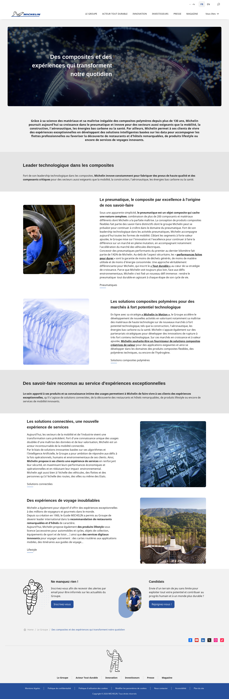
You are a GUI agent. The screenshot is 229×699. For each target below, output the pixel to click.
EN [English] (208, 4)
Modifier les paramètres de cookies (131, 688)
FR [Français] (201, 4)
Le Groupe (42, 629)
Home (29, 629)
